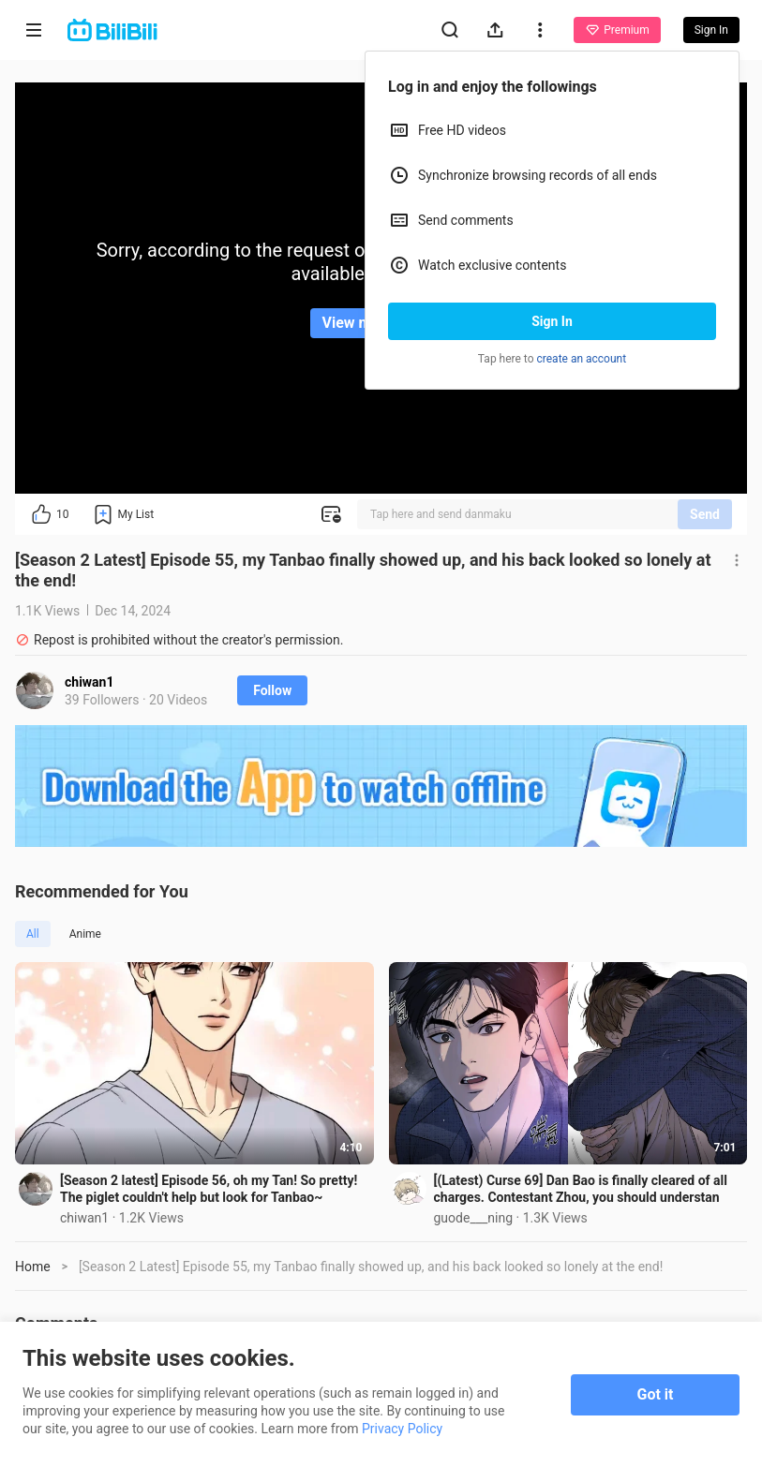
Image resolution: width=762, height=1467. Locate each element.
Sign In (552, 321)
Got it (655, 1394)
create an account (582, 358)
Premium (617, 29)
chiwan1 (89, 681)
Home (33, 1266)
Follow (272, 690)
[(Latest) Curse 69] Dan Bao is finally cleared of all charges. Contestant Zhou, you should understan (580, 1189)
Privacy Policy (402, 1428)
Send (705, 514)
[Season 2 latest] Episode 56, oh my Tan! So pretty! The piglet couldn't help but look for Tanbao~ (208, 1189)
